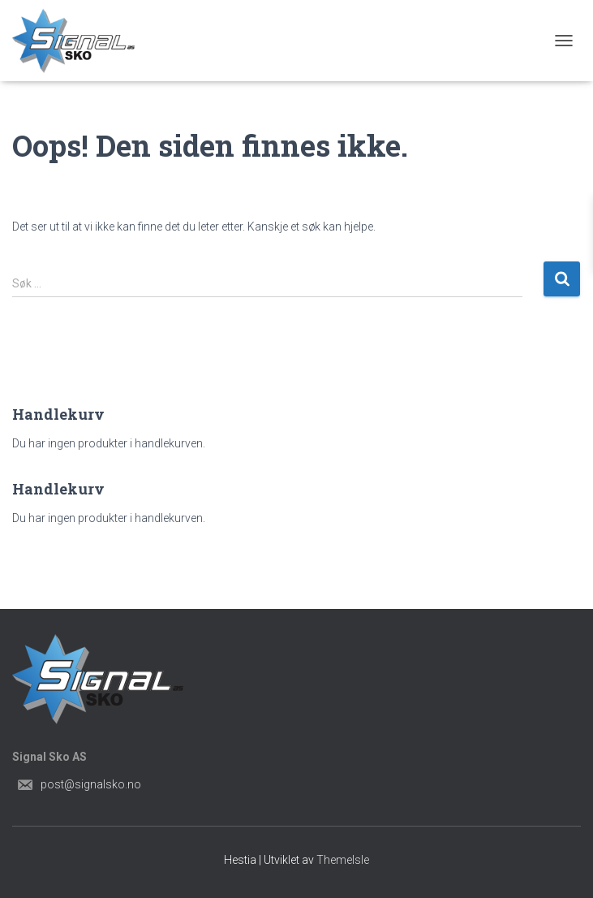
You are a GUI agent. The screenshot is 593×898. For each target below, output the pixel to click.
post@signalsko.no (91, 784)
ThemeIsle (342, 859)
